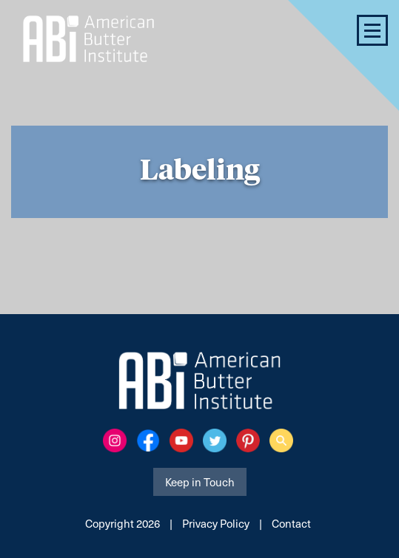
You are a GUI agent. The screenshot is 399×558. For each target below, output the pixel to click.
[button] (372, 30)
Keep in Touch (200, 482)
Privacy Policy (215, 523)
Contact (291, 523)
